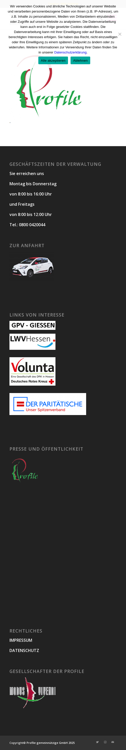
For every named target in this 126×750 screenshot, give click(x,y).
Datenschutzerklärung (70, 52)
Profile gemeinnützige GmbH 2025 (51, 743)
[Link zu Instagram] (105, 742)
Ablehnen (80, 60)
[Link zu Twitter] (97, 742)
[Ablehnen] (119, 34)
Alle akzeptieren (53, 60)
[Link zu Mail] (113, 742)
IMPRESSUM (20, 640)
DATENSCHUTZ (24, 650)
